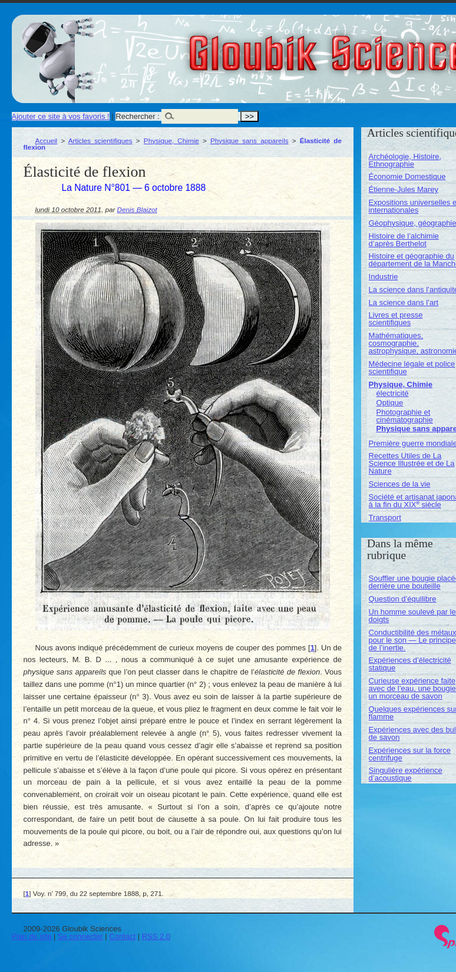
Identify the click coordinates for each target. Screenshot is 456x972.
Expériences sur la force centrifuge (410, 754)
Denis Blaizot (137, 209)
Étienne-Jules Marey (404, 189)
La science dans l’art (404, 302)
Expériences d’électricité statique (410, 664)
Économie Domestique (407, 176)
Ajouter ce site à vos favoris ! (61, 116)
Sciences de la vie (400, 484)
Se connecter (80, 936)
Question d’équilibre (403, 598)
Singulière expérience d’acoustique (405, 774)
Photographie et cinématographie (404, 416)
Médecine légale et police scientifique (412, 367)
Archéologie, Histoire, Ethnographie (405, 160)
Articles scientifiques (100, 140)
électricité (392, 393)
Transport (385, 517)
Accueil (46, 140)
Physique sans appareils (249, 140)
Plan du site (32, 936)
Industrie (383, 276)
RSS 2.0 (156, 936)
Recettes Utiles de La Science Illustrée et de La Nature (412, 463)
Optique (390, 402)
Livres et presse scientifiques (396, 318)
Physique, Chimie (171, 140)
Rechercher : (137, 116)
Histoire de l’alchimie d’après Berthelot (404, 240)
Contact (122, 936)
